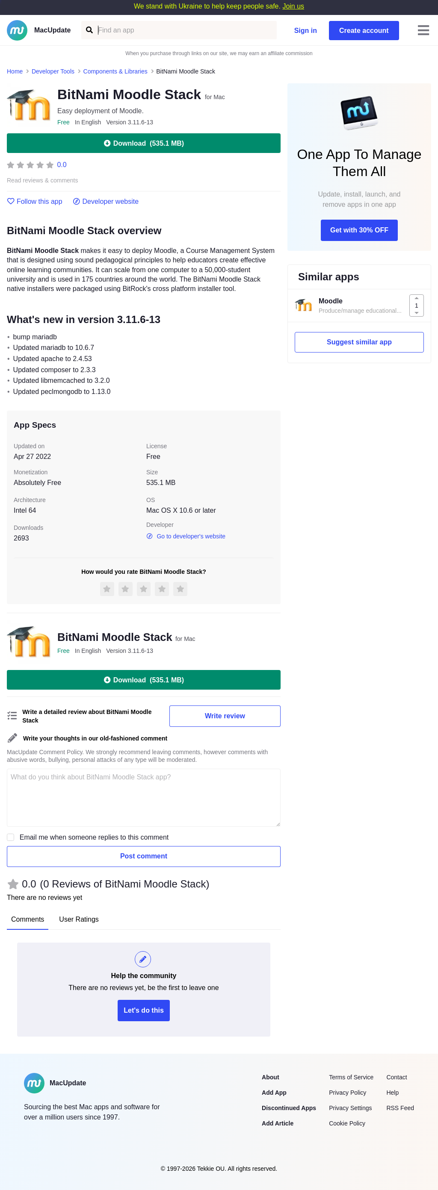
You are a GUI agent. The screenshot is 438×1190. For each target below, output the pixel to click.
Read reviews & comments (42, 180)
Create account (364, 30)
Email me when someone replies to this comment (94, 837)
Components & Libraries (115, 71)
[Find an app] (89, 30)
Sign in (305, 30)
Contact (396, 1077)
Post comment (143, 856)
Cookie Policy (347, 1123)
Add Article (277, 1123)
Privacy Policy (347, 1092)
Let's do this (144, 1010)
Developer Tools (53, 71)
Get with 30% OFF (359, 230)
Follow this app (34, 201)
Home (15, 71)
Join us (293, 6)
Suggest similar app (359, 342)
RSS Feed (400, 1108)
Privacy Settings (350, 1108)
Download (144, 143)
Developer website (106, 201)
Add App (274, 1092)
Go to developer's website (185, 536)
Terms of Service (351, 1077)
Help (392, 1092)
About (270, 1077)
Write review (225, 715)
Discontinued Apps (289, 1108)
